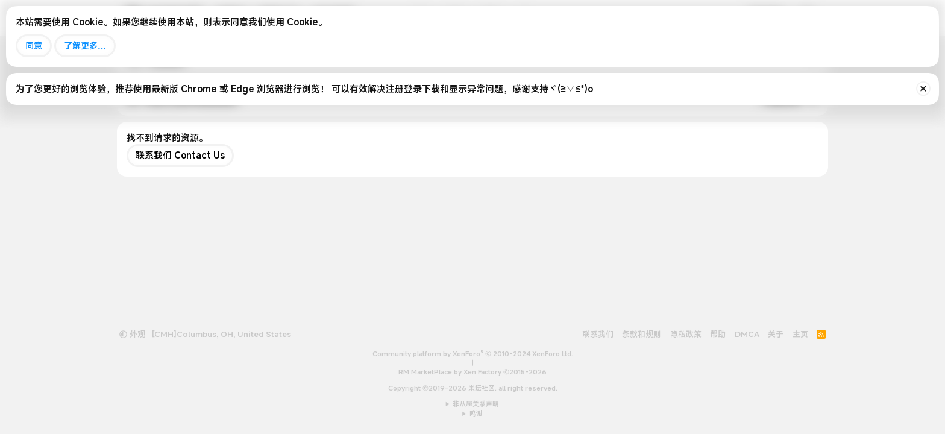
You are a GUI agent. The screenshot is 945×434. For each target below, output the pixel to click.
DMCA (747, 334)
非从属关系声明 (476, 404)
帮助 (718, 334)
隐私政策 (686, 334)
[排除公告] (923, 88)
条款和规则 (641, 334)
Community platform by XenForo (472, 354)
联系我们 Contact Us (180, 155)
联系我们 (598, 334)
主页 (800, 334)
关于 (775, 334)
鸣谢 (476, 413)
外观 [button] (132, 334)
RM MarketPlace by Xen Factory (472, 372)
